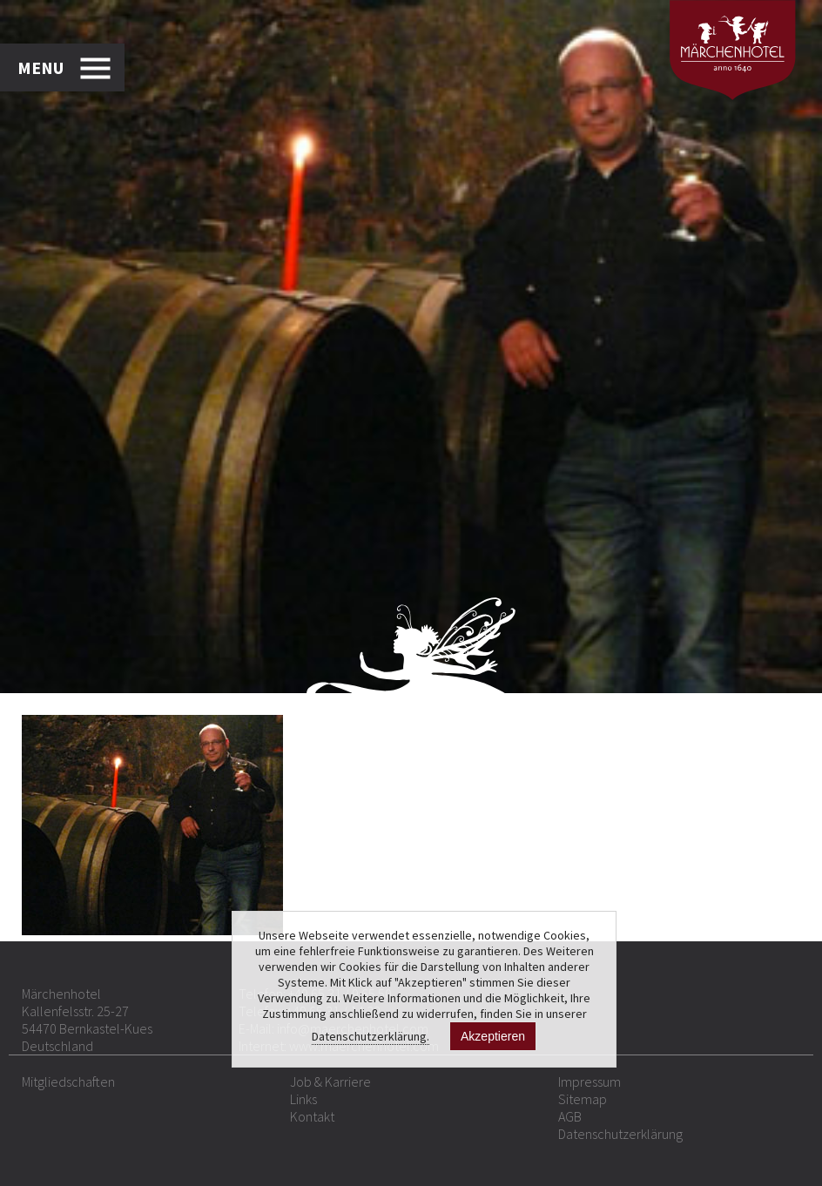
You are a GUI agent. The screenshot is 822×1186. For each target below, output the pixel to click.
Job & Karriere (330, 1081)
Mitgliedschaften (68, 1081)
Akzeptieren (493, 1036)
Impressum (589, 1081)
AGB (570, 1116)
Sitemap (582, 1099)
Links (303, 1099)
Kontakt (312, 1116)
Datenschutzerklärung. (370, 1036)
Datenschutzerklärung (620, 1133)
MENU (40, 67)
